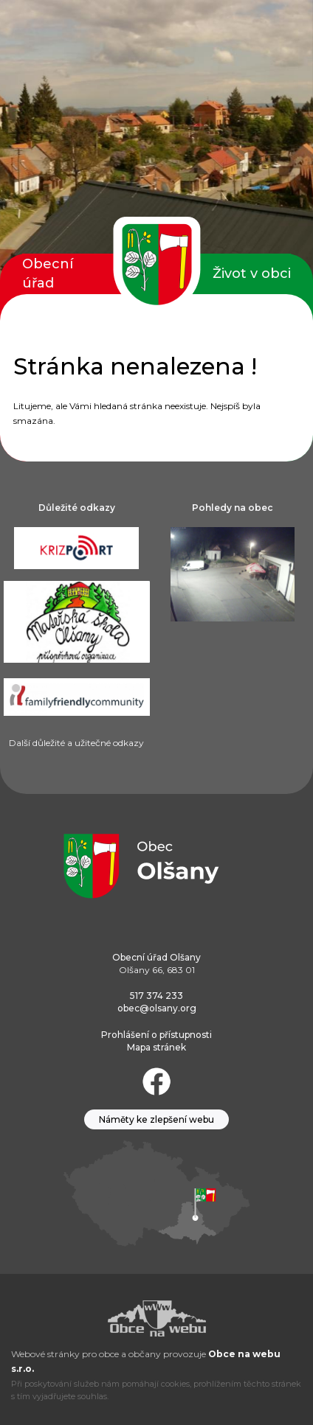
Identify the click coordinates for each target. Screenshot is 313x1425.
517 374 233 (156, 995)
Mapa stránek (156, 1047)
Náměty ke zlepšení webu (156, 1119)
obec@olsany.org (156, 1008)
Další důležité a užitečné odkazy (76, 742)
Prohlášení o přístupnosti (156, 1034)
